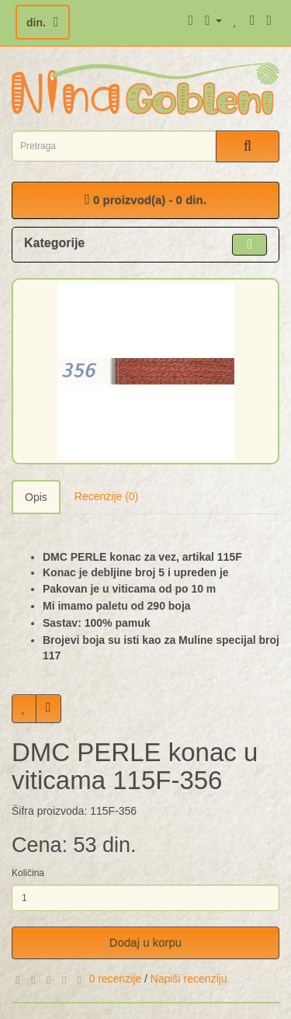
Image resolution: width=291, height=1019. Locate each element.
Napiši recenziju (189, 978)
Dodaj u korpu (145, 942)
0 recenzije (114, 978)
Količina (28, 873)
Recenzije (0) (106, 496)
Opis (36, 497)
